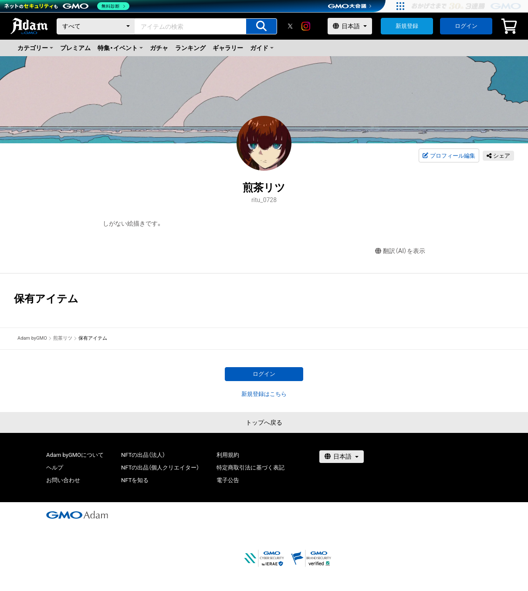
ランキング (190, 48)
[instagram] (305, 26)
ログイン (466, 26)
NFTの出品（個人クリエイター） (160, 467)
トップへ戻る (264, 422)
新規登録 (407, 26)
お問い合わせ (63, 480)
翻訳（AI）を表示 (400, 251)
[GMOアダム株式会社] (77, 515)
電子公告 (228, 480)
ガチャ (159, 47)
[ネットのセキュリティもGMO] (67, 6)
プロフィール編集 (449, 156)
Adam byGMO (32, 338)
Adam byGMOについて (75, 455)
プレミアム (75, 47)
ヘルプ (54, 467)
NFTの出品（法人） (143, 455)
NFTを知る (135, 480)
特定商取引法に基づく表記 (250, 467)
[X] (290, 26)
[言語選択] (350, 26)
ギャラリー (228, 48)
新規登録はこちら (264, 394)
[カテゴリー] (96, 26)
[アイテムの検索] (261, 26)
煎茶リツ (62, 338)
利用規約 (228, 455)
